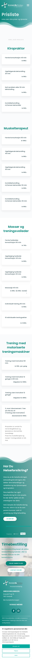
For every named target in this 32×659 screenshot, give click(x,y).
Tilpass (16, 651)
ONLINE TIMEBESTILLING (16, 563)
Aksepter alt (16, 646)
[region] (16, 642)
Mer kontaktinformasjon (11, 600)
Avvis (16, 655)
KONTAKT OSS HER (16, 570)
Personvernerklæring (16, 586)
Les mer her (10, 519)
